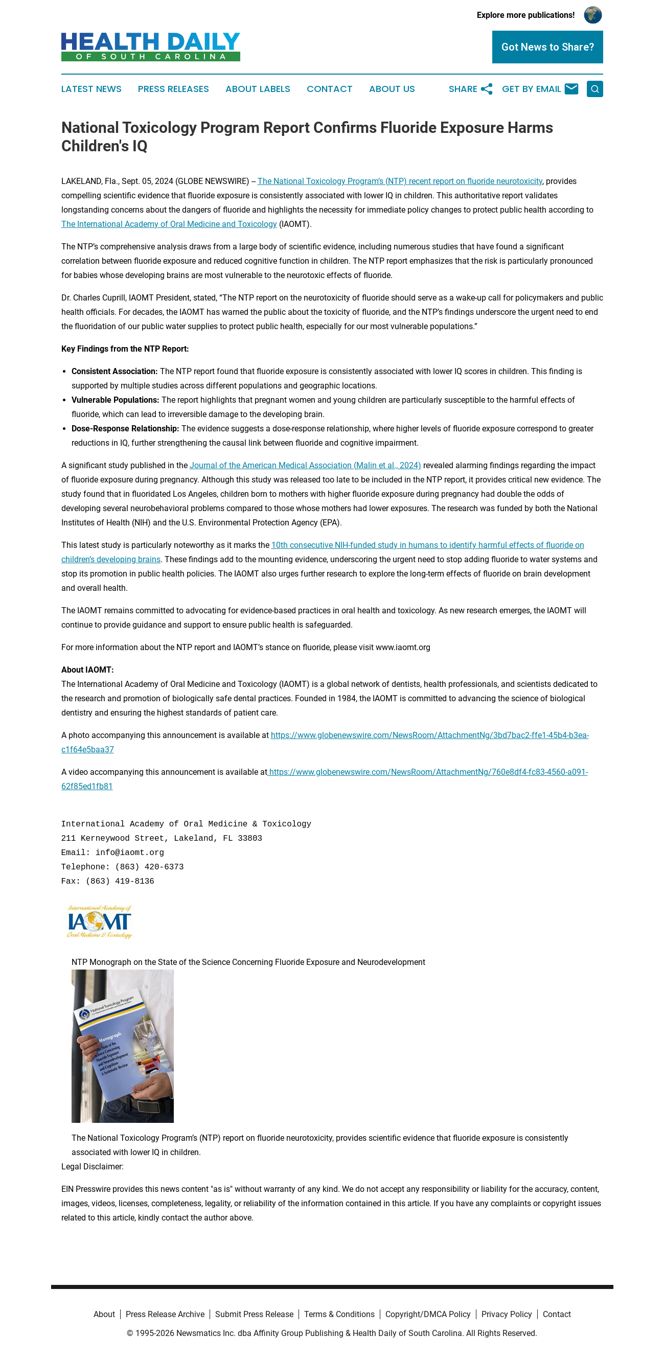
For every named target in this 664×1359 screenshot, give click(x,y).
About (104, 1314)
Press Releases (173, 89)
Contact (330, 89)
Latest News (91, 89)
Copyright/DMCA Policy (428, 1314)
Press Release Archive (165, 1314)
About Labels (257, 89)
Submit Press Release (254, 1314)
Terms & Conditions (339, 1314)
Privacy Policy (507, 1314)
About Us (392, 89)
